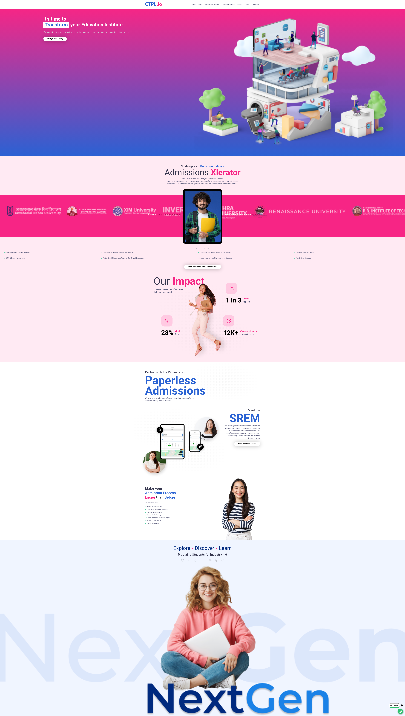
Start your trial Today (55, 39)
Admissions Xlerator (212, 4)
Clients (239, 4)
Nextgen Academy (228, 4)
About (193, 4)
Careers (247, 4)
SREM (200, 4)
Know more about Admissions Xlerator (202, 267)
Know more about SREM (247, 444)
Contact (256, 4)
